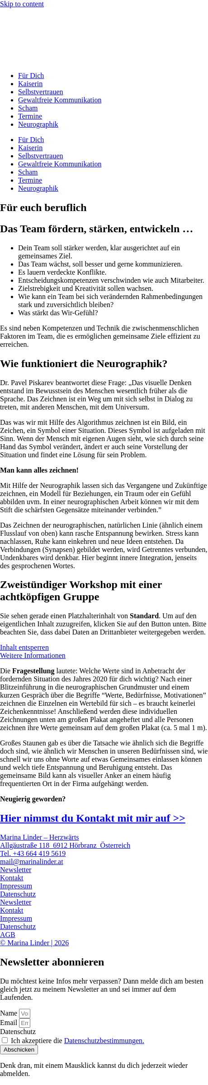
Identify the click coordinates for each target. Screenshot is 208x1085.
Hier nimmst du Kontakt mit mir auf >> (92, 818)
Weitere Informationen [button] (33, 655)
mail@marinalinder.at (31, 861)
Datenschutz (18, 894)
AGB (7, 934)
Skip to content (22, 4)
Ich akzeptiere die (77, 1040)
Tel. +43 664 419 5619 (33, 853)
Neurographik (38, 124)
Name (9, 1013)
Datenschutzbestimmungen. (104, 1040)
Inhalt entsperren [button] (24, 647)
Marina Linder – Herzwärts (39, 837)
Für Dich (31, 75)
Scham (28, 108)
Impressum (16, 886)
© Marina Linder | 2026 (34, 943)
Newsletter (15, 870)
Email (9, 1022)
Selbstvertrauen (40, 92)
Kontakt (12, 878)
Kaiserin (30, 83)
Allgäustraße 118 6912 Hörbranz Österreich (65, 845)
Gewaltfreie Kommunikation (59, 100)
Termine (30, 116)
